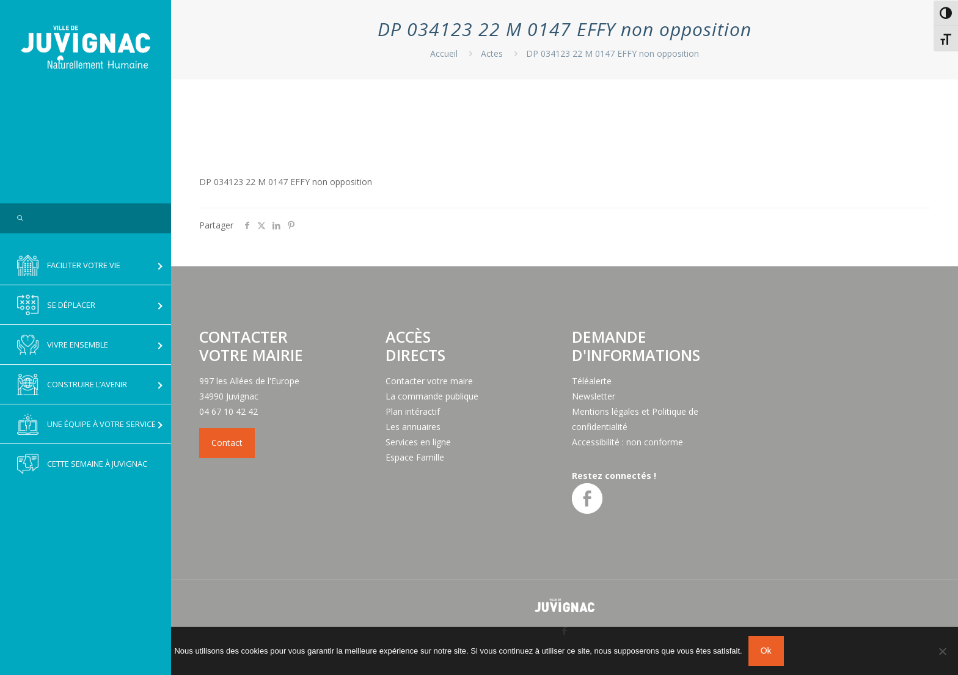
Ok (766, 650)
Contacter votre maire (429, 381)
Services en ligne (418, 442)
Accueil (444, 53)
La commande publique (432, 396)
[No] (943, 651)
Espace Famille (415, 457)
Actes (492, 53)
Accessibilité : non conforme (627, 442)
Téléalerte (592, 381)
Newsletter (593, 396)
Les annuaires (413, 426)
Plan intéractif (413, 411)
